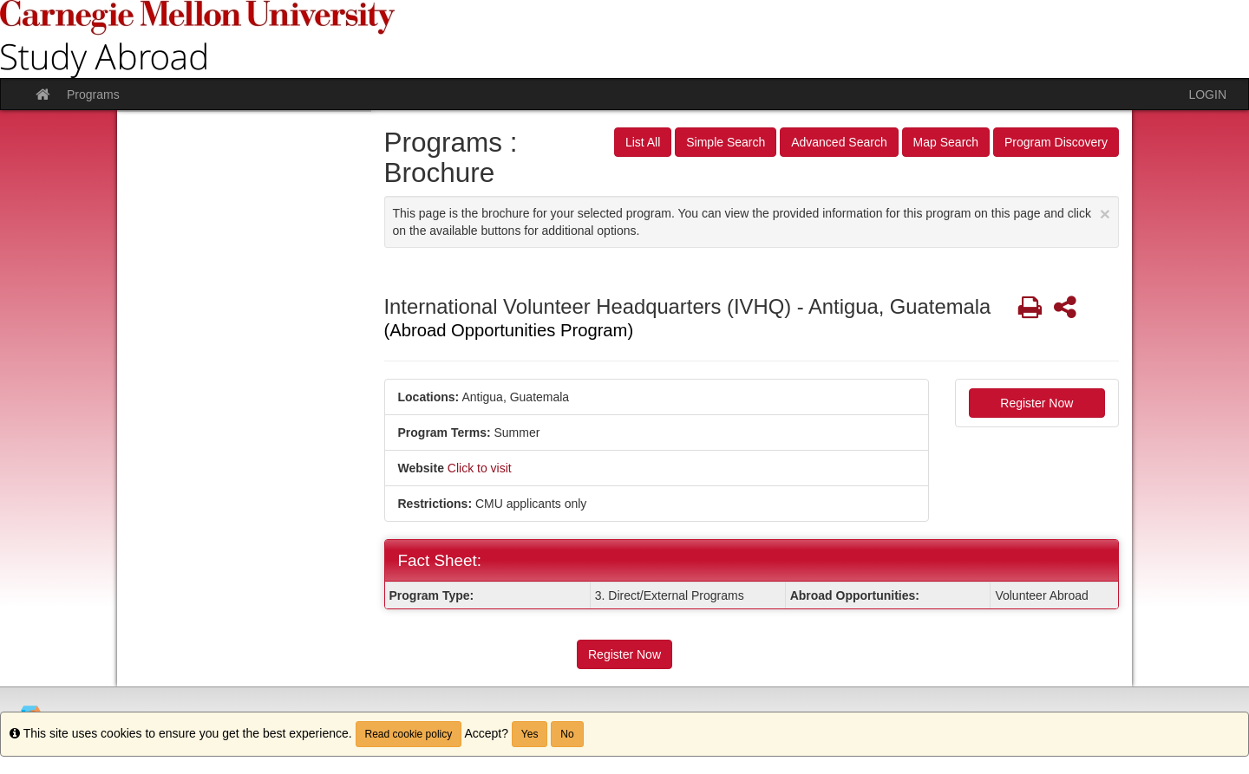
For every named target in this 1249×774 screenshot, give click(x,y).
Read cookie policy (409, 734)
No (566, 734)
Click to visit (480, 468)
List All (642, 142)
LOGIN (1207, 94)
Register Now (1036, 403)
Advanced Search (839, 142)
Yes (530, 734)
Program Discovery (1056, 142)
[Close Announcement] (1105, 214)
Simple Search (725, 142)
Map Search (945, 142)
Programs (93, 94)
